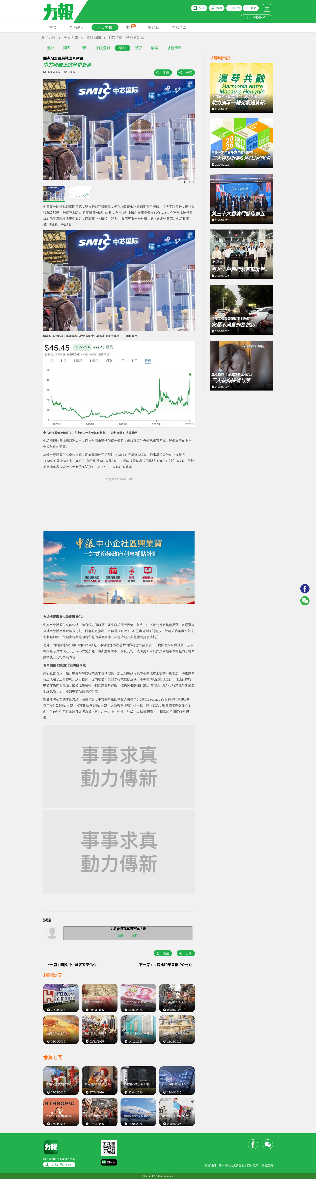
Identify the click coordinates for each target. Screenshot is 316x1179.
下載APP (256, 17)
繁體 (253, 8)
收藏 (166, 72)
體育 (138, 48)
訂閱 (237, 8)
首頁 (53, 27)
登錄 (135, 935)
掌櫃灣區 (174, 48)
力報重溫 (179, 27)
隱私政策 (253, 1165)
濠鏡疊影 (103, 48)
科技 (122, 48)
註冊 (121, 935)
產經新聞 (93, 38)
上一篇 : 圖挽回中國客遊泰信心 (71, 965)
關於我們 (210, 1165)
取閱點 (153, 27)
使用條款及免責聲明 (231, 1165)
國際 (67, 48)
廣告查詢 (267, 1165)
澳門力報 (48, 38)
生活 (131, 26)
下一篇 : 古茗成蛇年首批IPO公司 (165, 965)
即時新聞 (77, 27)
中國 (83, 48)
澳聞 (50, 48)
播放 (219, 261)
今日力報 (105, 27)
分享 (189, 72)
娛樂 (154, 48)
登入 (202, 8)
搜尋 (219, 8)
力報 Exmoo (61, 1165)
